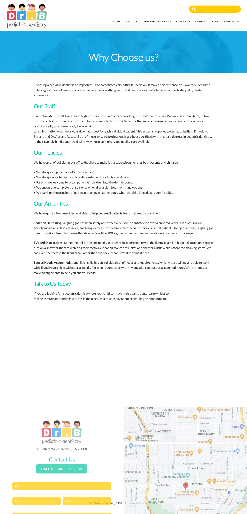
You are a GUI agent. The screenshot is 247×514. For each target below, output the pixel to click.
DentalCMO (148, 503)
